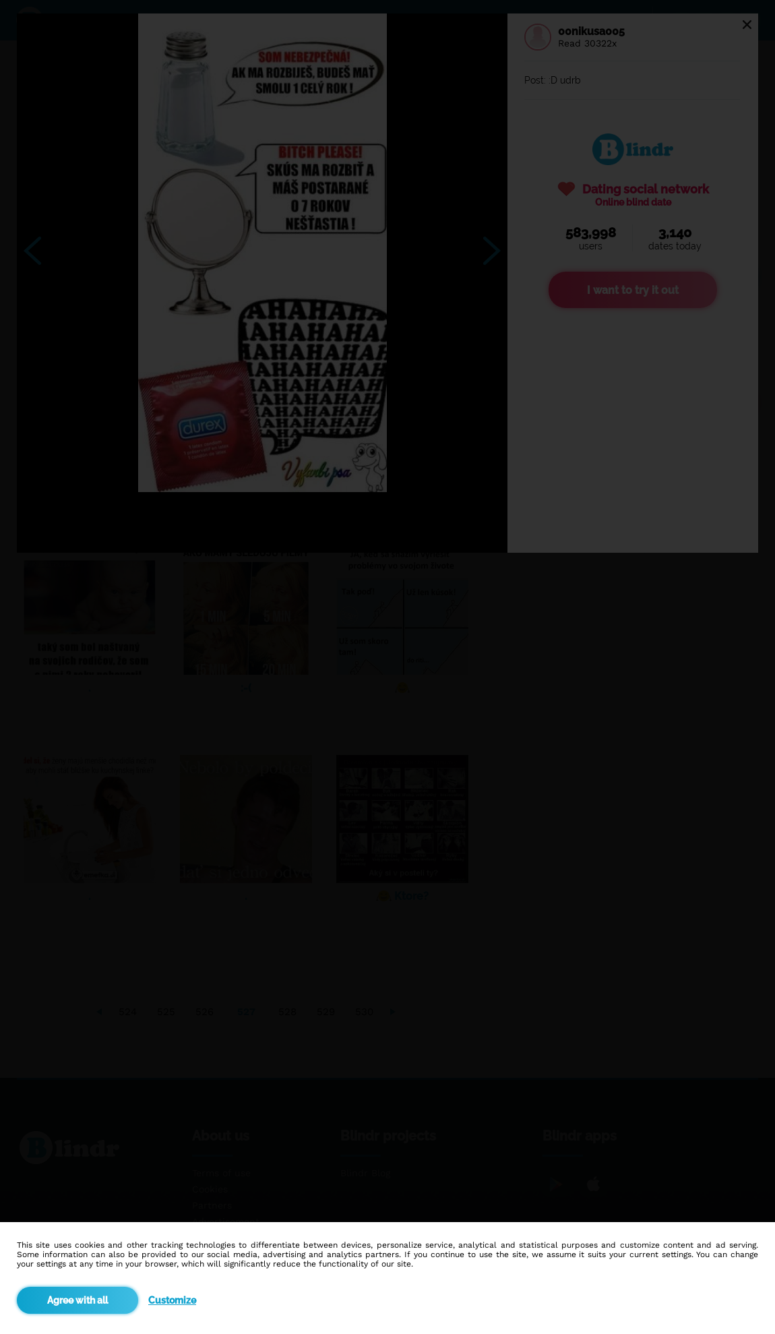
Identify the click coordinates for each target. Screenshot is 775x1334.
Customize (172, 1300)
